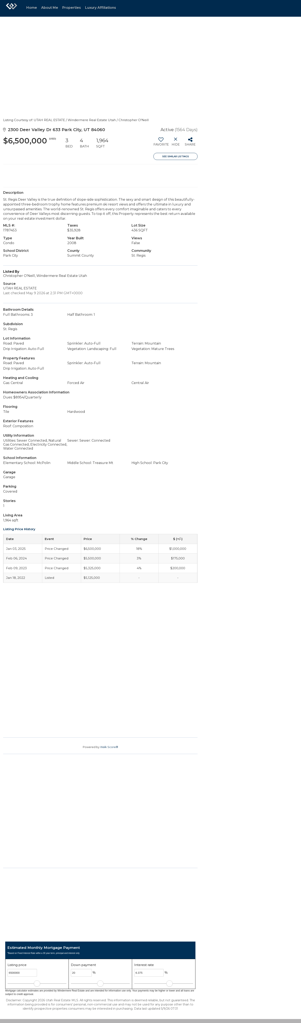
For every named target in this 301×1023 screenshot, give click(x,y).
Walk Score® (109, 747)
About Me (49, 8)
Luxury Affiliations (100, 8)
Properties (71, 8)
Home (31, 8)
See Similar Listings (175, 156)
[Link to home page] (11, 8)
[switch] (160, 143)
